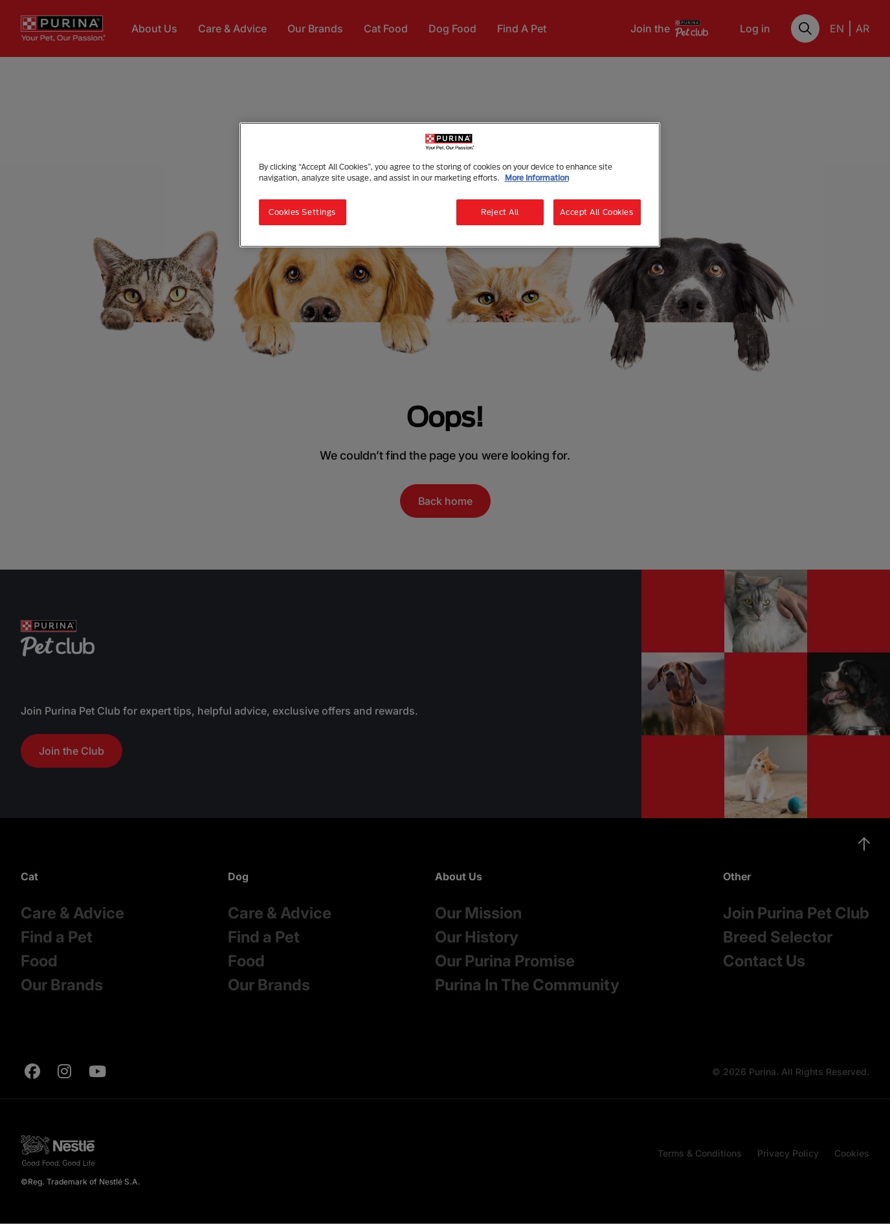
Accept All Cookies (596, 212)
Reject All (500, 212)
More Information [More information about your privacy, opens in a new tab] (537, 177)
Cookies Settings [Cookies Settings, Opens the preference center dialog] (302, 212)
